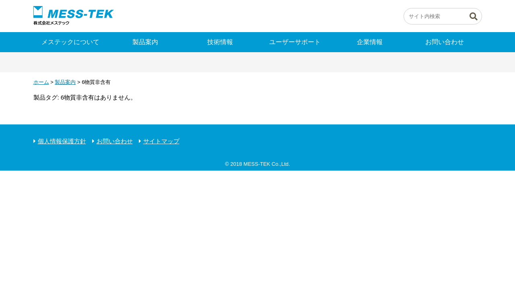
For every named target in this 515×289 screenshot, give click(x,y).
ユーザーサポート (295, 42)
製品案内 (145, 42)
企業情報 (370, 42)
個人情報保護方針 (62, 141)
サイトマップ (161, 141)
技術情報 (220, 42)
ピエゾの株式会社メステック (73, 16)
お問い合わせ (444, 42)
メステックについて (70, 42)
